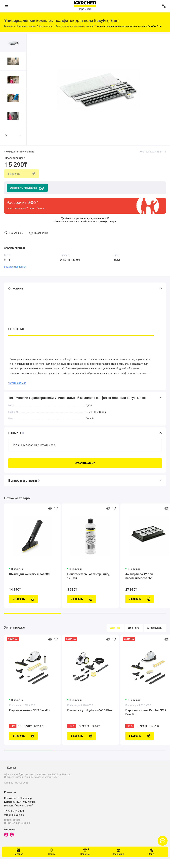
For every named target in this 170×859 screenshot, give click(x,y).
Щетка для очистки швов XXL (29, 574)
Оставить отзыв (85, 463)
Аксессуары (154, 627)
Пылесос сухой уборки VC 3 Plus (89, 710)
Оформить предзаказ (27, 188)
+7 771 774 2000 (14, 810)
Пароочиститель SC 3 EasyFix (29, 710)
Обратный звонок (14, 814)
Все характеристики (15, 266)
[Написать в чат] (163, 841)
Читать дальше (17, 382)
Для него (133, 627)
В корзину (23, 735)
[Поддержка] (164, 6)
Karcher (11, 767)
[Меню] (6, 6)
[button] (6, 135)
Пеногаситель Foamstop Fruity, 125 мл (88, 576)
